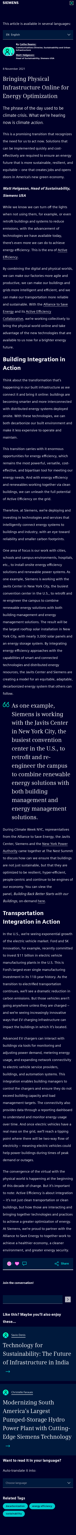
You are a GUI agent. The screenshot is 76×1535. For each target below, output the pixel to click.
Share (65, 1263)
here (41, 901)
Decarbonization (15, 1506)
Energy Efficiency (42, 1506)
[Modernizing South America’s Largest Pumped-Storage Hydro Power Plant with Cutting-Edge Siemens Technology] (38, 1419)
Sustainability (14, 1513)
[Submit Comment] (68, 1299)
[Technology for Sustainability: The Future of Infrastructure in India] (38, 1354)
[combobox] (6, 35)
